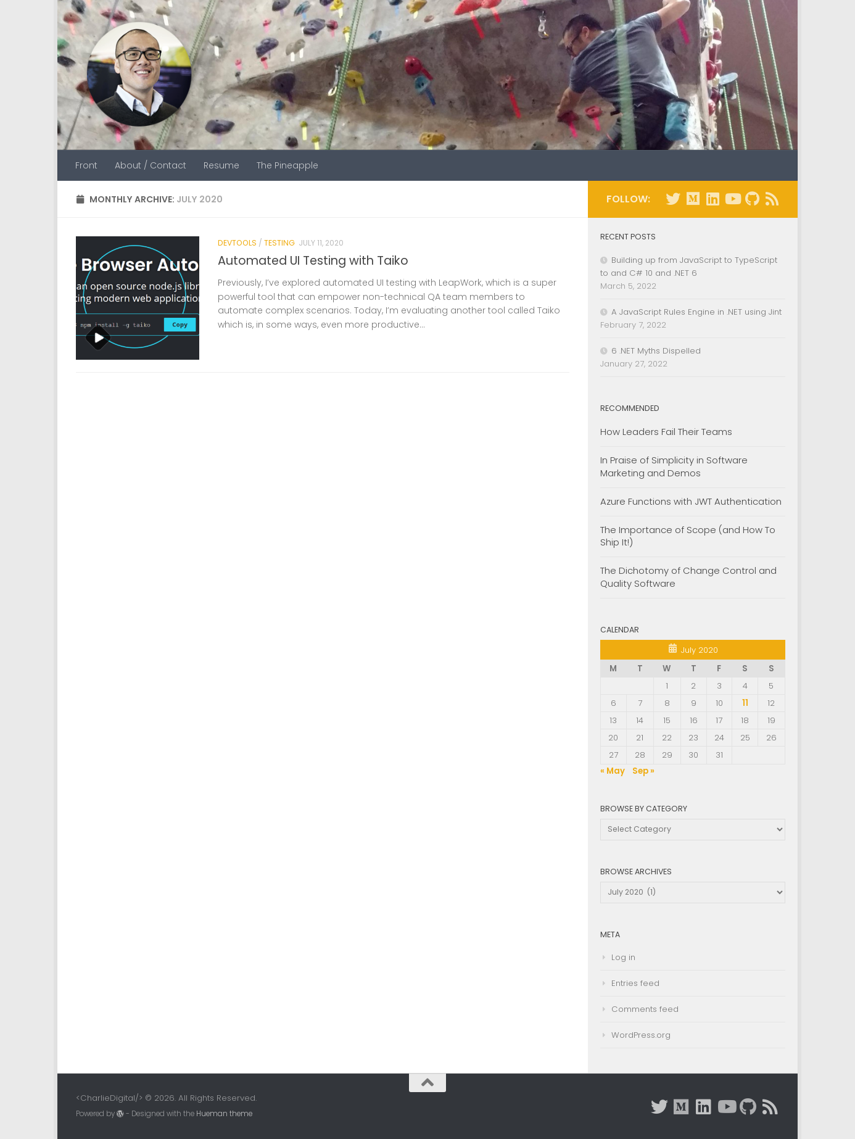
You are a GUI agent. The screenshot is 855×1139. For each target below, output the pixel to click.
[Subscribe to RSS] (771, 198)
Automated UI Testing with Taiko (313, 260)
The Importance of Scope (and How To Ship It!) (687, 536)
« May (612, 771)
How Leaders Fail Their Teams (666, 431)
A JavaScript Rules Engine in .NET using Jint (696, 312)
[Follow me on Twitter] (673, 198)
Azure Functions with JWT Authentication (691, 501)
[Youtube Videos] (732, 198)
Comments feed (645, 1009)
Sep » (643, 771)
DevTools (237, 243)
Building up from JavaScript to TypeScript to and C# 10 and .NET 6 (688, 266)
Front (86, 165)
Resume (221, 165)
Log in (623, 957)
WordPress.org (641, 1035)
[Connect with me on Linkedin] (712, 198)
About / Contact (150, 165)
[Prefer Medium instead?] (692, 198)
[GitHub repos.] (752, 198)
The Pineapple (287, 165)
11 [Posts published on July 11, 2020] (745, 703)
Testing (279, 243)
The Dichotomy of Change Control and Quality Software (688, 577)
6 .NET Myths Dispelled (656, 351)
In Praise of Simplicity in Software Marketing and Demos (674, 466)
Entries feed (635, 983)
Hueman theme (224, 1114)
